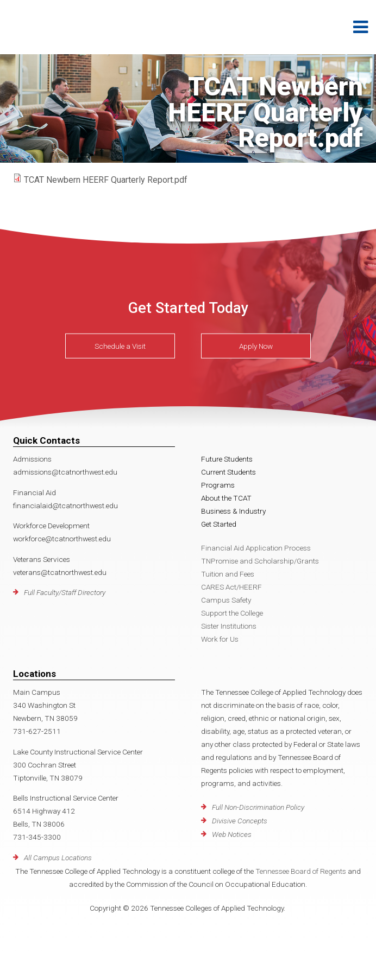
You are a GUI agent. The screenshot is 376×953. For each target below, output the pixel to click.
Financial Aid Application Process (256, 547)
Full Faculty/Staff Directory (64, 592)
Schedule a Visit (120, 346)
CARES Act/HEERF (231, 587)
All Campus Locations (58, 857)
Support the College (232, 613)
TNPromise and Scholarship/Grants (260, 561)
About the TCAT (226, 498)
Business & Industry (233, 511)
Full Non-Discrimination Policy (258, 807)
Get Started (218, 524)
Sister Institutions (228, 626)
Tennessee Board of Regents (300, 871)
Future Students (227, 459)
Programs (218, 485)
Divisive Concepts (239, 820)
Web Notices (232, 834)
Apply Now (256, 346)
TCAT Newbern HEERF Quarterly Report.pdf (105, 180)
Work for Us (220, 639)
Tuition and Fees (227, 574)
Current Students (228, 472)
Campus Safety (226, 600)
